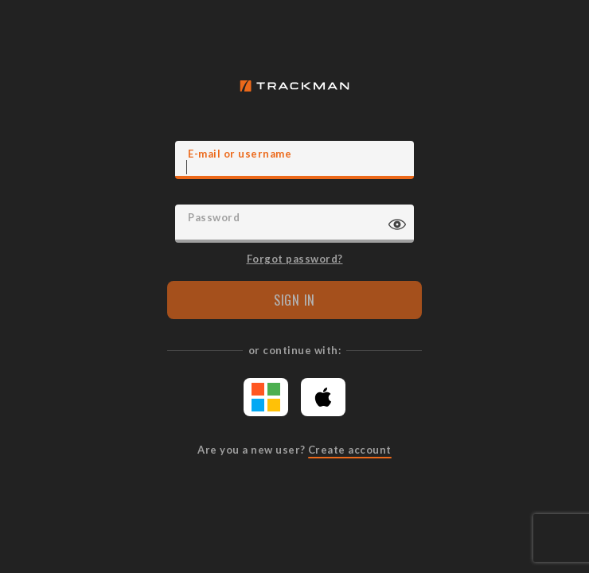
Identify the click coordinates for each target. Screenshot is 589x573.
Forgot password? (295, 257)
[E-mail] (294, 160)
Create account (350, 449)
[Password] (294, 224)
